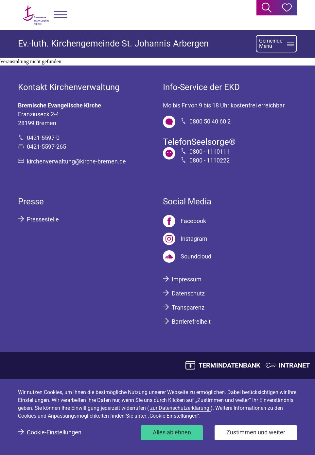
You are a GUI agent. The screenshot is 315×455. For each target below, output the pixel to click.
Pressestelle (43, 219)
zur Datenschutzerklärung (180, 408)
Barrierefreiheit (191, 321)
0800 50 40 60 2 (210, 121)
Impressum (186, 279)
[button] (60, 15)
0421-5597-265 (46, 146)
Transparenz (188, 307)
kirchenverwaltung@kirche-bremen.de (76, 161)
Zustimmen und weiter (255, 432)
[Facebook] (184, 221)
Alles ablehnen (172, 432)
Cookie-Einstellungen (54, 432)
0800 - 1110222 (209, 160)
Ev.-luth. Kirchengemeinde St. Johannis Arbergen (113, 43)
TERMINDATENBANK (229, 365)
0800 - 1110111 (209, 151)
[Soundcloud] (187, 256)
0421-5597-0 (43, 137)
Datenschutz (188, 293)
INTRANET (294, 365)
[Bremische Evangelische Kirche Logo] (36, 15)
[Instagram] (185, 239)
